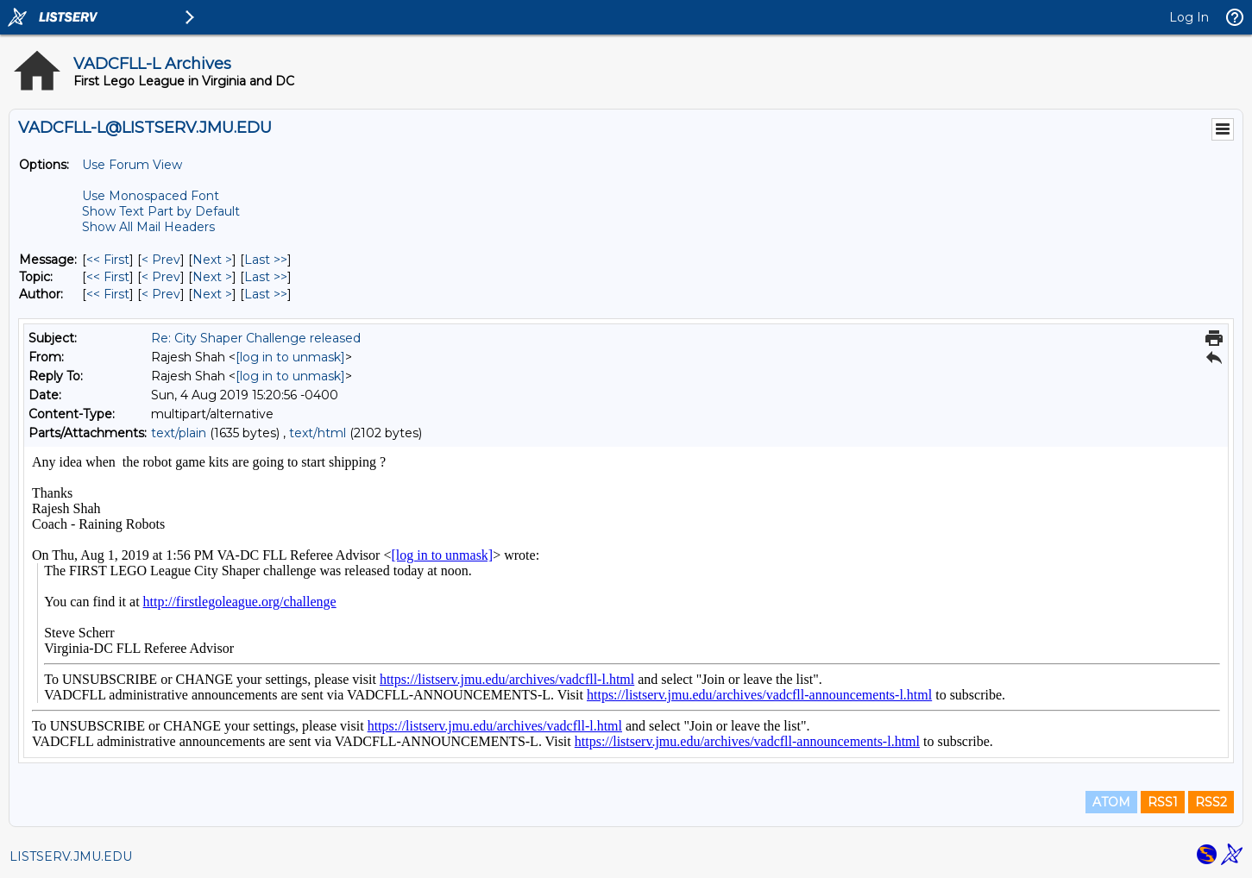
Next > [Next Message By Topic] (212, 277)
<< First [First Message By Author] (107, 294)
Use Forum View (132, 164)
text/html (317, 433)
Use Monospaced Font (150, 196)
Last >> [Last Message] (265, 259)
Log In (1189, 17)
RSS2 (1211, 802)
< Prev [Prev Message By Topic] (161, 277)
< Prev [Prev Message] (161, 259)
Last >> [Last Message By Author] (265, 294)
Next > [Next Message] (212, 259)
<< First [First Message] (107, 259)
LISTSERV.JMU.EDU (70, 856)
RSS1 (1163, 802)
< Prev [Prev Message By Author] (161, 294)
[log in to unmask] (290, 357)
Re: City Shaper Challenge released (256, 338)
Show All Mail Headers (148, 227)
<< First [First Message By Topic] (107, 277)
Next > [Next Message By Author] (212, 294)
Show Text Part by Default (161, 211)
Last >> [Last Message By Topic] (265, 277)
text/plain (178, 433)
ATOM (1111, 802)
